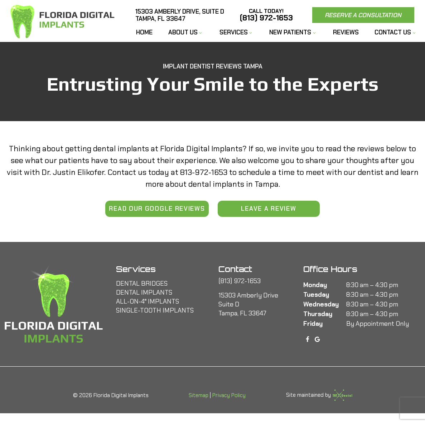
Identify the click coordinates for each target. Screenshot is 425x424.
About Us (186, 32)
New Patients (293, 32)
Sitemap (198, 395)
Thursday (317, 314)
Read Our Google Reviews (157, 209)
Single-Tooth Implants (155, 310)
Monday (315, 285)
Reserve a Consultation (363, 15)
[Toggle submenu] (201, 33)
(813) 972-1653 (266, 15)
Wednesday (321, 304)
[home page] (64, 21)
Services (236, 32)
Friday (313, 323)
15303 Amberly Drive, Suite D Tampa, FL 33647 (179, 15)
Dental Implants (144, 292)
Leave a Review (268, 209)
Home (144, 32)
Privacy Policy (229, 395)
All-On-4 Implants (147, 301)
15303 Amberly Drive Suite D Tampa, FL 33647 (248, 304)
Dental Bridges (142, 283)
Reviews (346, 32)
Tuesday (316, 294)
